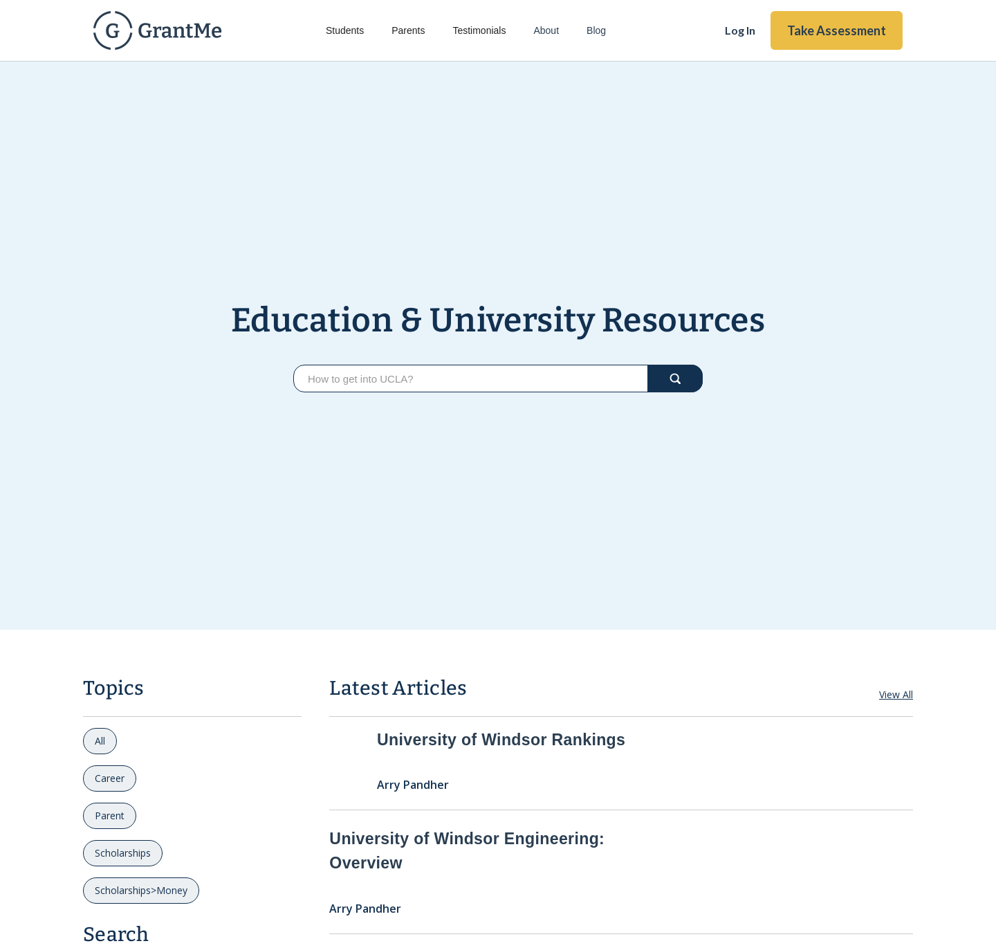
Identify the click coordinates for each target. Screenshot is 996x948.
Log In (740, 30)
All (100, 740)
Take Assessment (836, 30)
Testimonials (479, 30)
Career (109, 778)
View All (896, 694)
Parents (408, 30)
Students (345, 30)
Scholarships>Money (141, 890)
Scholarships (123, 852)
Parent (109, 815)
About (546, 30)
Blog (596, 30)
